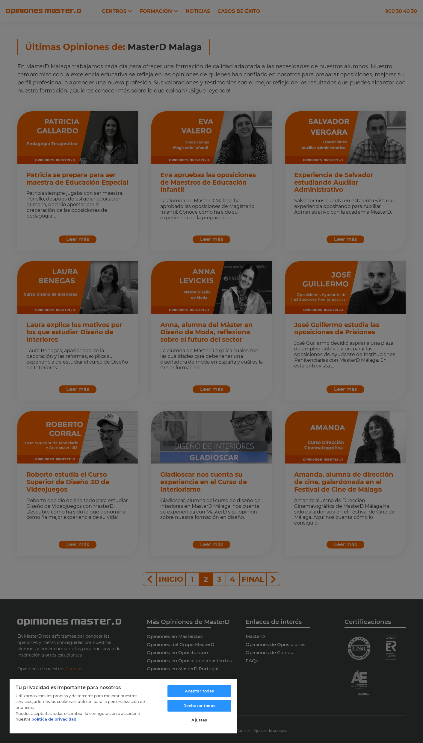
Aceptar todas (199, 691)
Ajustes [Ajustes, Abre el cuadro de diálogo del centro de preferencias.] (199, 720)
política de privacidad (53, 719)
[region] (123, 705)
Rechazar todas (199, 705)
